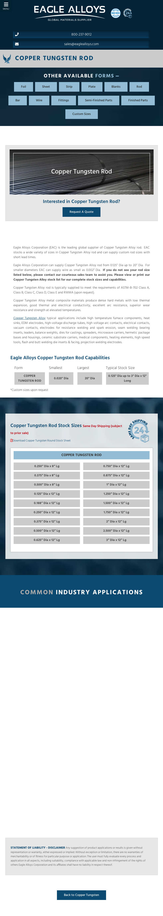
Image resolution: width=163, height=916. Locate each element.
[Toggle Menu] (6, 6)
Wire (39, 100)
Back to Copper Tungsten (81, 895)
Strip (69, 86)
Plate (91, 86)
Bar (17, 100)
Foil (23, 86)
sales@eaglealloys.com (57, 44)
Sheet (46, 86)
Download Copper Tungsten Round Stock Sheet (42, 440)
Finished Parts (138, 100)
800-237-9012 (53, 34)
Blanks (115, 86)
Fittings (63, 100)
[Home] (69, 13)
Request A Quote (81, 212)
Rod (139, 86)
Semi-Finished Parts (98, 100)
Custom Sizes (81, 114)
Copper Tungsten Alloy (29, 318)
